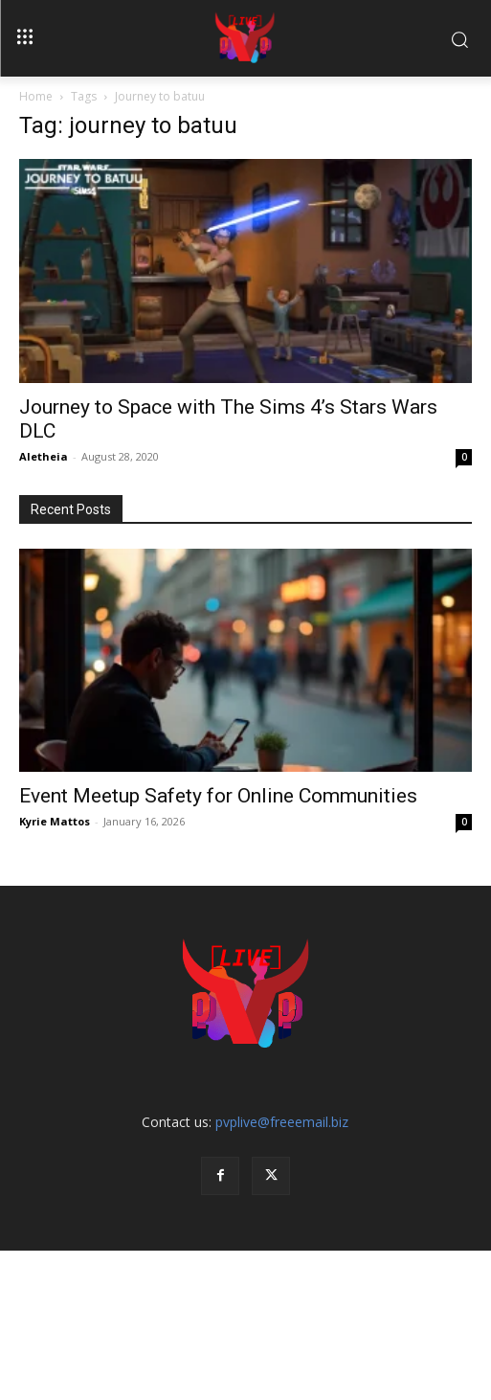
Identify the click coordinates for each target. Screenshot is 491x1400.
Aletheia (43, 456)
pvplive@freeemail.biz (281, 1122)
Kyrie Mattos (54, 821)
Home (36, 96)
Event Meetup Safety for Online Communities (218, 795)
